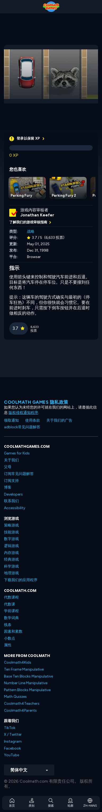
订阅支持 (11, 480)
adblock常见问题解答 (22, 427)
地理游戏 (11, 573)
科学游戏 (11, 566)
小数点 (9, 638)
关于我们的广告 (59, 420)
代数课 (9, 604)
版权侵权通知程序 (23, 412)
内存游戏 (11, 552)
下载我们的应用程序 (20, 580)
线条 (7, 625)
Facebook (12, 748)
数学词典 (11, 618)
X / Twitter (13, 734)
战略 (30, 231)
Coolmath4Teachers (21, 703)
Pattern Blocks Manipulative (27, 690)
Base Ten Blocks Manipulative (28, 676)
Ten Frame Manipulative (24, 669)
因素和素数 (13, 631)
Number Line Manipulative (25, 683)
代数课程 (11, 597)
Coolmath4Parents (20, 710)
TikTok (9, 728)
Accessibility (14, 508)
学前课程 (11, 611)
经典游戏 (11, 559)
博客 (7, 487)
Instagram (13, 741)
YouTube (11, 755)
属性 (7, 645)
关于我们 (11, 460)
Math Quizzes (15, 696)
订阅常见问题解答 (19, 474)
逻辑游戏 (11, 546)
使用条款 (32, 420)
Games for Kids (17, 453)
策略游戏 (11, 525)
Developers (13, 494)
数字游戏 (11, 539)
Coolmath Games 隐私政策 (36, 402)
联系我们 (11, 501)
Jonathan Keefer (37, 215)
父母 (7, 467)
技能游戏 (11, 532)
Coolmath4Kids (17, 662)
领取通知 (11, 420)
